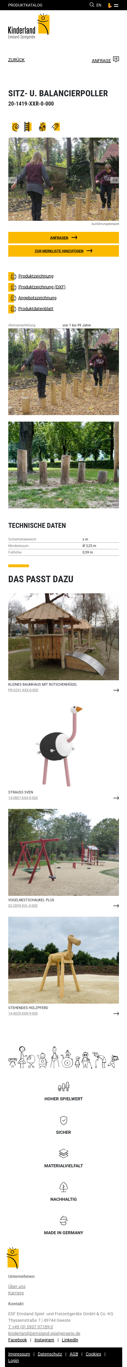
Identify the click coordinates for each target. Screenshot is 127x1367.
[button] (17, 179)
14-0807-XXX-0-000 (23, 798)
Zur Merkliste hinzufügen (59, 251)
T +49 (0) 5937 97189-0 (30, 1326)
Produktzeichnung (30, 276)
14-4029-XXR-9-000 (23, 1013)
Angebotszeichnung (32, 298)
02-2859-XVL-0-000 (23, 906)
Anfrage (105, 60)
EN (98, 5)
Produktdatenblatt (31, 309)
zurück (16, 59)
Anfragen (59, 238)
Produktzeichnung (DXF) (37, 287)
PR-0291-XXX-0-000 (23, 690)
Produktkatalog (25, 5)
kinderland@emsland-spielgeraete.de (44, 1333)
